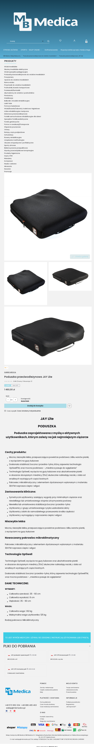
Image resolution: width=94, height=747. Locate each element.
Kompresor (8, 161)
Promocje (8, 171)
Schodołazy (8, 135)
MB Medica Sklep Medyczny (12, 56)
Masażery (8, 158)
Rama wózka (9, 82)
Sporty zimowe (10, 145)
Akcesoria (8, 166)
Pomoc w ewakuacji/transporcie (16, 124)
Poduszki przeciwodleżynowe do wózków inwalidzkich (40, 56)
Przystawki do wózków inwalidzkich (17, 85)
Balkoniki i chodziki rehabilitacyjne (17, 101)
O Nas (42, 719)
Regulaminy (70, 704)
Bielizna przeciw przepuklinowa (16, 148)
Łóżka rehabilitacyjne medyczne (16, 111)
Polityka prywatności (73, 702)
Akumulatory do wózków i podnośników (19, 93)
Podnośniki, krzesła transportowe (17, 87)
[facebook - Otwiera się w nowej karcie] (6, 710)
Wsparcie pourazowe (12, 127)
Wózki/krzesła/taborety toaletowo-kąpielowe (22, 108)
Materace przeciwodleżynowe (15, 114)
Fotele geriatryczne (11, 122)
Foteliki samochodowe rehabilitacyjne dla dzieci (22, 116)
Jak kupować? (71, 707)
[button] (47, 41)
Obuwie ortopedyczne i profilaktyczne (18, 143)
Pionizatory (8, 95)
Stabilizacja (8, 98)
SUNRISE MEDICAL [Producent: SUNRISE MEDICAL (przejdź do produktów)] (10, 372)
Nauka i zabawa (10, 164)
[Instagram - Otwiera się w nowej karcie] (10, 710)
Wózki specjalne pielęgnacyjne (16, 72)
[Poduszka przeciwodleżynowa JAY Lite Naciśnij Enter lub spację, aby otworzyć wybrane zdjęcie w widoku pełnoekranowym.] (48, 217)
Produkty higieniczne (12, 153)
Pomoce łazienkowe (12, 106)
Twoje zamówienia (72, 688)
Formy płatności (45, 702)
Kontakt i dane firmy (46, 717)
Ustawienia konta (72, 690)
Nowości (7, 169)
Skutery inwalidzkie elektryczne (16, 69)
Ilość (7, 396)
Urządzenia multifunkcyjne (14, 140)
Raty (41, 692)
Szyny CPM (8, 156)
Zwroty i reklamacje (46, 688)
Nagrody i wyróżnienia (47, 721)
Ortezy (6, 129)
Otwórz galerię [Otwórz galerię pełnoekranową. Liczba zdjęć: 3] (80, 256)
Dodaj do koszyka (35, 405)
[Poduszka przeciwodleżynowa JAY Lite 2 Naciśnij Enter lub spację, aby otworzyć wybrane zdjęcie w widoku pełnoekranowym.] (48, 336)
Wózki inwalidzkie (10, 67)
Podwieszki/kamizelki (12, 90)
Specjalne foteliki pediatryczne (16, 119)
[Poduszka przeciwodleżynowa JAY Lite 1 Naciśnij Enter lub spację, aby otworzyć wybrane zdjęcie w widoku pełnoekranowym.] (70, 276)
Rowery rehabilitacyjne (13, 137)
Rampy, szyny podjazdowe (14, 132)
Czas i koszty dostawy (47, 704)
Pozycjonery (8, 77)
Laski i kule (8, 103)
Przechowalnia (71, 692)
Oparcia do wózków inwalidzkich (16, 80)
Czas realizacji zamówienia (49, 707)
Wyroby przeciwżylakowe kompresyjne (19, 150)
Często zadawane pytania (49, 690)
